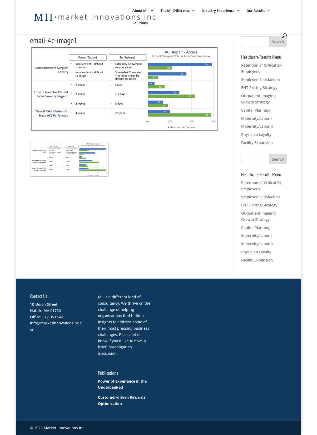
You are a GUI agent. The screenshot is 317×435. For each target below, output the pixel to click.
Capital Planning (255, 110)
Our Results (255, 11)
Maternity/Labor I (256, 118)
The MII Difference (175, 11)
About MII (140, 11)
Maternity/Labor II (257, 126)
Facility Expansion (257, 142)
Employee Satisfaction (260, 79)
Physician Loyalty (256, 134)
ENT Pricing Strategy (259, 87)
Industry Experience (218, 11)
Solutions (140, 23)
